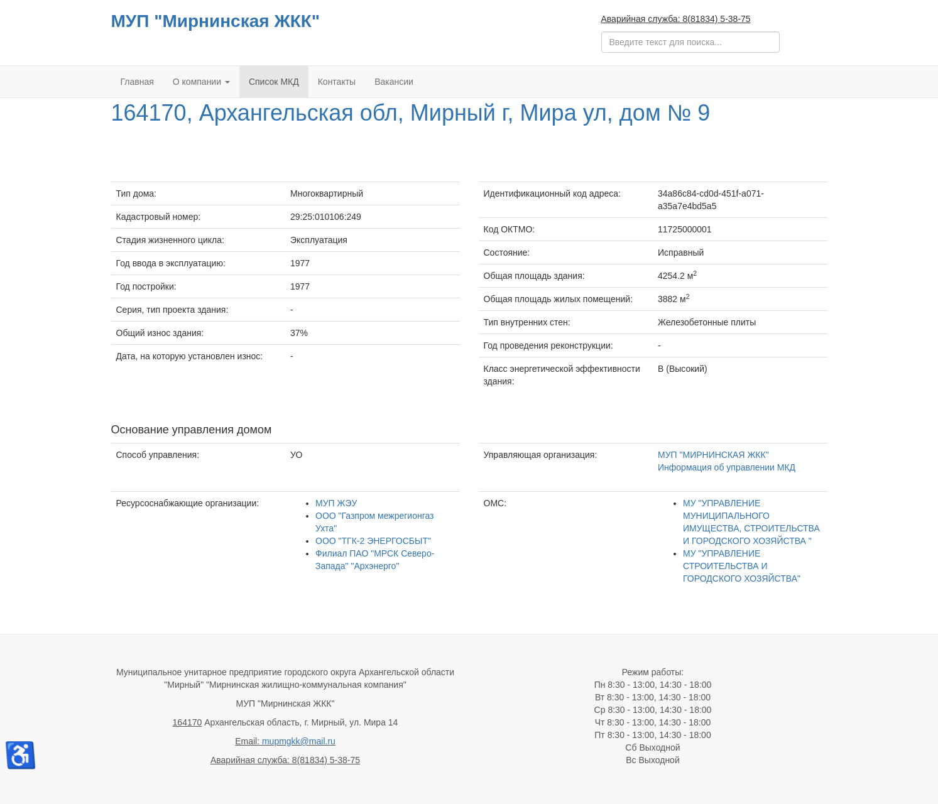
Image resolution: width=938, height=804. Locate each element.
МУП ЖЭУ (336, 503)
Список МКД (274, 82)
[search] (690, 42)
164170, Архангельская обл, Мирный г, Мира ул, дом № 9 (411, 113)
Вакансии (393, 82)
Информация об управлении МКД (726, 467)
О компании (201, 82)
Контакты (337, 82)
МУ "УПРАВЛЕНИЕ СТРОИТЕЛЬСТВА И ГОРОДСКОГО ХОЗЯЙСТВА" (741, 566)
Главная (137, 82)
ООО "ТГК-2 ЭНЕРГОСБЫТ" (373, 541)
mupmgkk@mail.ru (298, 741)
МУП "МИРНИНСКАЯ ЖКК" (713, 455)
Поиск (601, 31)
